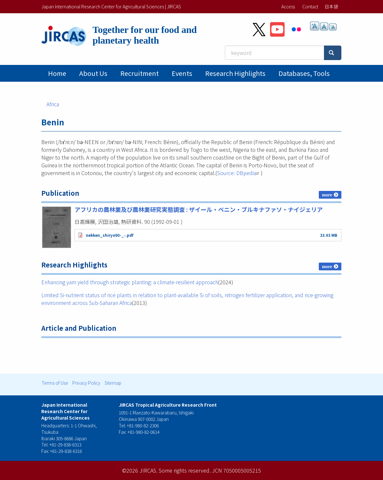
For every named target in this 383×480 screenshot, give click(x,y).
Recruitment (139, 73)
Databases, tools (304, 73)
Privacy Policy (86, 383)
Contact (310, 6)
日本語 (331, 6)
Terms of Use (55, 383)
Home (57, 73)
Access (288, 6)
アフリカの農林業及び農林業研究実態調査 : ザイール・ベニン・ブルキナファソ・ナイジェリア (199, 209)
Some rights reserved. (185, 470)
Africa (52, 104)
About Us (93, 73)
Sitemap (113, 383)
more (327, 195)
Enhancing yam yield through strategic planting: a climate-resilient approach (129, 282)
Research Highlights (235, 73)
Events (182, 73)
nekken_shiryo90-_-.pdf (109, 235)
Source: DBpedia (239, 173)
